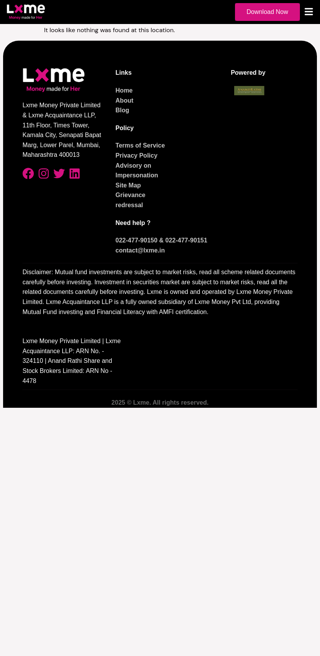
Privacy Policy (137, 155)
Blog (122, 110)
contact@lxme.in (140, 250)
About (124, 100)
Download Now (267, 12)
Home (124, 90)
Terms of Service (140, 145)
